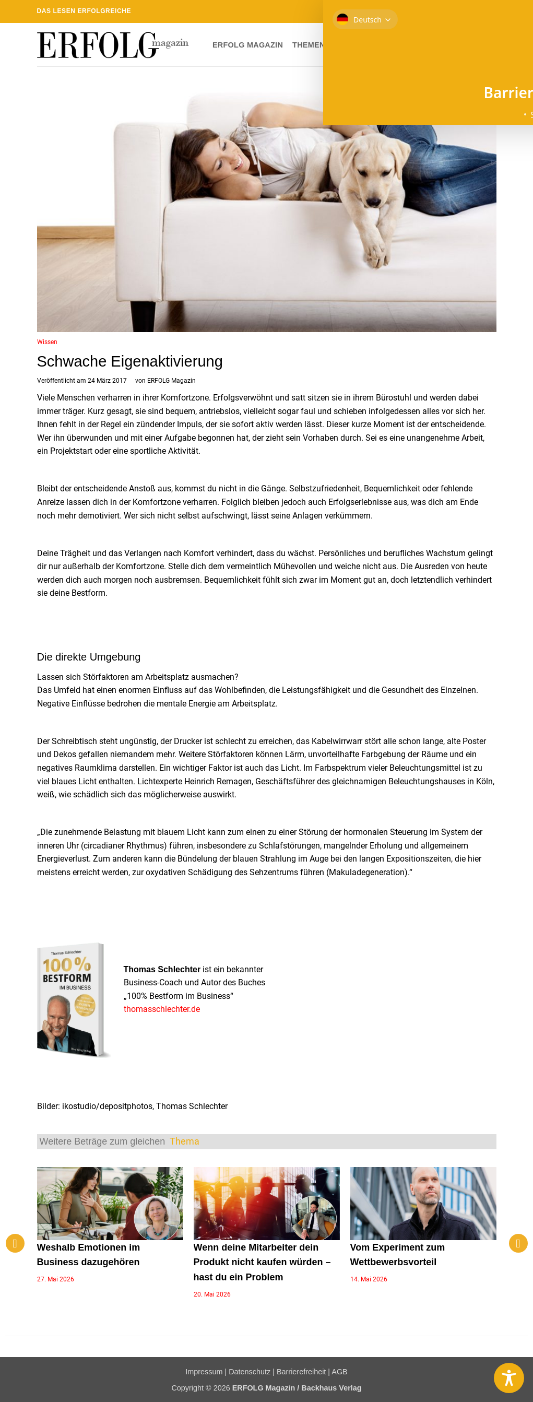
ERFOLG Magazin (247, 45)
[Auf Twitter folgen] (451, 11)
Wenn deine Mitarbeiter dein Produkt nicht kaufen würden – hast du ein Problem (262, 1262)
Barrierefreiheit (301, 1372)
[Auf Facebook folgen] (431, 11)
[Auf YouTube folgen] (491, 11)
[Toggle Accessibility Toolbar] (509, 1378)
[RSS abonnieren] (471, 11)
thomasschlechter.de (162, 1009)
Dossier (358, 45)
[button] (488, 45)
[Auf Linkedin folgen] (481, 11)
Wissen (47, 342)
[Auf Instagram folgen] (441, 11)
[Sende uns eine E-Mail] (461, 11)
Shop (397, 45)
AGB (339, 1372)
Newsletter (443, 45)
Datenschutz (249, 1372)
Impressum (203, 1372)
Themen (312, 45)
